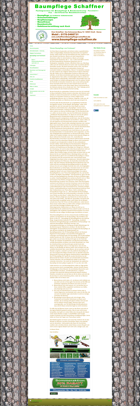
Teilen (96, 110)
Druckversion (34, 400)
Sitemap (40, 400)
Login (109, 400)
